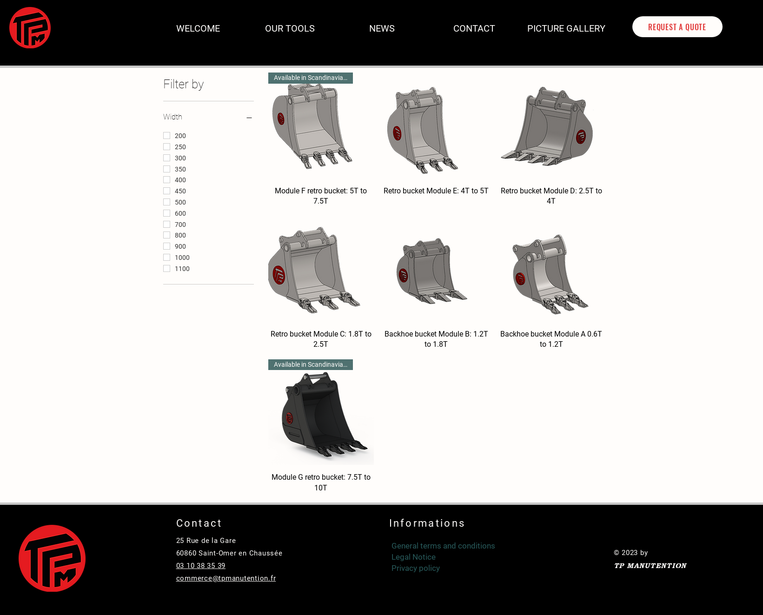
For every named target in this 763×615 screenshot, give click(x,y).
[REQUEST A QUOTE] (677, 26)
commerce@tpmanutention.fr (226, 578)
